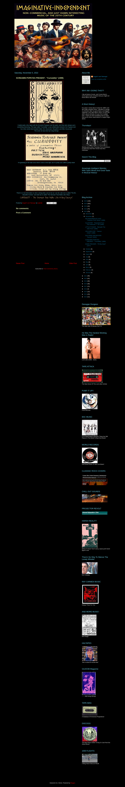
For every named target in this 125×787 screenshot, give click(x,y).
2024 (85, 206)
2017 (85, 286)
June (87, 259)
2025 (85, 203)
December (89, 213)
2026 (85, 201)
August (88, 254)
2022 (85, 211)
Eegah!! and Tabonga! (100, 76)
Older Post (73, 263)
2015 (85, 291)
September (89, 251)
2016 (85, 289)
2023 (85, 209)
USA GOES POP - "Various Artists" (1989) (93, 232)
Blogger (72, 783)
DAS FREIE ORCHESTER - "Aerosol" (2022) (93, 236)
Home (47, 263)
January (88, 272)
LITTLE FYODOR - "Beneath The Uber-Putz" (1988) (95, 227)
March (88, 267)
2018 (85, 284)
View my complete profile (98, 79)
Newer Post (20, 263)
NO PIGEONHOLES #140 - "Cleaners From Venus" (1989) (95, 219)
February (88, 270)
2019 (85, 281)
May (87, 262)
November (89, 216)
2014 (85, 294)
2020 (85, 278)
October (88, 249)
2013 (85, 297)
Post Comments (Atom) (51, 269)
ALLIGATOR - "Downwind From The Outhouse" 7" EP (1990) (94, 223)
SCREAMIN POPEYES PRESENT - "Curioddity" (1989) (95, 240)
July (87, 257)
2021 (85, 276)
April (87, 264)
